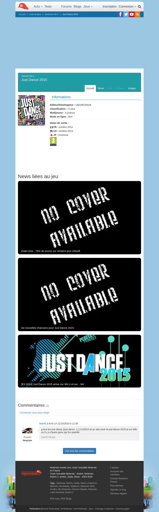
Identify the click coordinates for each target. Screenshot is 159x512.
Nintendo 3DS (87, 486)
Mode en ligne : (59, 116)
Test (110, 88)
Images (132, 88)
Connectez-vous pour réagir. (35, 412)
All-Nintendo (66, 509)
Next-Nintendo (80, 509)
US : (54, 131)
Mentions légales (118, 493)
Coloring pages (122, 509)
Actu (38, 6)
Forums (66, 6)
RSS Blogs (66, 498)
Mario (83, 483)
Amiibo (53, 489)
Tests (48, 6)
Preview (120, 88)
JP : (54, 135)
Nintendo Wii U (52, 14)
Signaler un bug (118, 489)
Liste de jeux (35, 14)
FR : (54, 127)
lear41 (42, 423)
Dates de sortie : (59, 123)
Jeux (87, 6)
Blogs (77, 6)
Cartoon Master (79, 489)
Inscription (110, 6)
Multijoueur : (57, 112)
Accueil (22, 14)
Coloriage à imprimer (104, 509)
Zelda (77, 483)
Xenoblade (64, 486)
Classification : (58, 108)
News (101, 88)
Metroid (53, 486)
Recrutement (116, 485)
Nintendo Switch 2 (65, 492)
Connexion (127, 6)
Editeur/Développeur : (62, 104)
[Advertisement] (79, 43)
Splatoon (75, 486)
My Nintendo (64, 489)
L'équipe (114, 467)
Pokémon (92, 483)
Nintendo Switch (65, 483)
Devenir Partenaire (49, 509)
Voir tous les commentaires (79, 450)
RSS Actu (55, 498)
